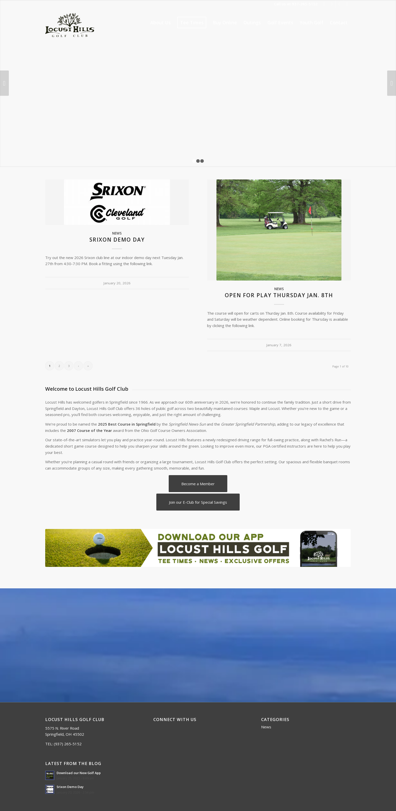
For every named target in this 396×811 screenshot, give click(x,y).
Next (391, 83)
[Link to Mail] (347, 4)
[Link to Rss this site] (339, 4)
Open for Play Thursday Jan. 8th (279, 295)
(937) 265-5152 (68, 743)
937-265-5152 (305, 3)
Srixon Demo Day (117, 239)
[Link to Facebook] (324, 4)
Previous (4, 83)
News (117, 233)
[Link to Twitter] (331, 4)
